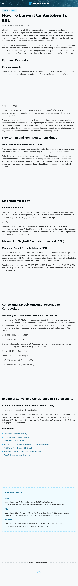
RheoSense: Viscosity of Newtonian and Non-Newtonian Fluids (26, 444)
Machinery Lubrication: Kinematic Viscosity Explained (23, 451)
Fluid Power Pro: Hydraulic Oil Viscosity (18, 448)
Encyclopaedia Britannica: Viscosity (17, 437)
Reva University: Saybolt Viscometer (17, 455)
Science (5, 10)
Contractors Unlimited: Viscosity (15, 434)
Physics (13, 10)
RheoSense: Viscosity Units (14, 441)
